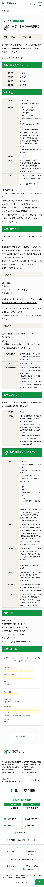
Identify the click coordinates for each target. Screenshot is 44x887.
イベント (32, 840)
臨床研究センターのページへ (13, 58)
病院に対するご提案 (32, 866)
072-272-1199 (25, 790)
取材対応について (12, 866)
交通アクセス (37, 780)
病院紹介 (30, 826)
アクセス (34, 4)
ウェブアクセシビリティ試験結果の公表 (22, 859)
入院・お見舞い (32, 819)
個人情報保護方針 (31, 851)
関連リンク (12, 854)
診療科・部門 (11, 826)
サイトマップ (31, 854)
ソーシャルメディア (12, 851)
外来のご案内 (11, 819)
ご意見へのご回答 (12, 869)
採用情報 (5, 11)
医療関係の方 (22, 833)
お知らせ (22, 840)
